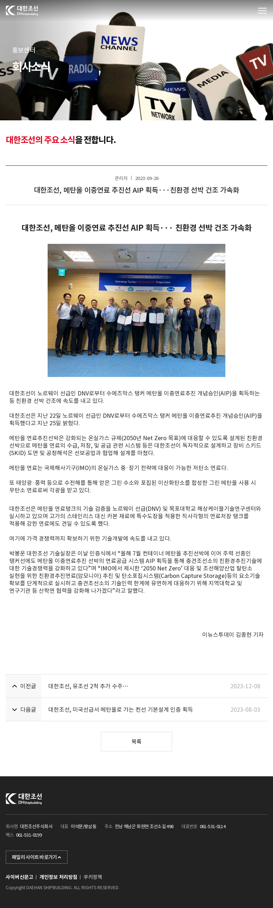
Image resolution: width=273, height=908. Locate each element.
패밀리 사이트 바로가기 (36, 857)
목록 (136, 741)
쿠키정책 (93, 877)
